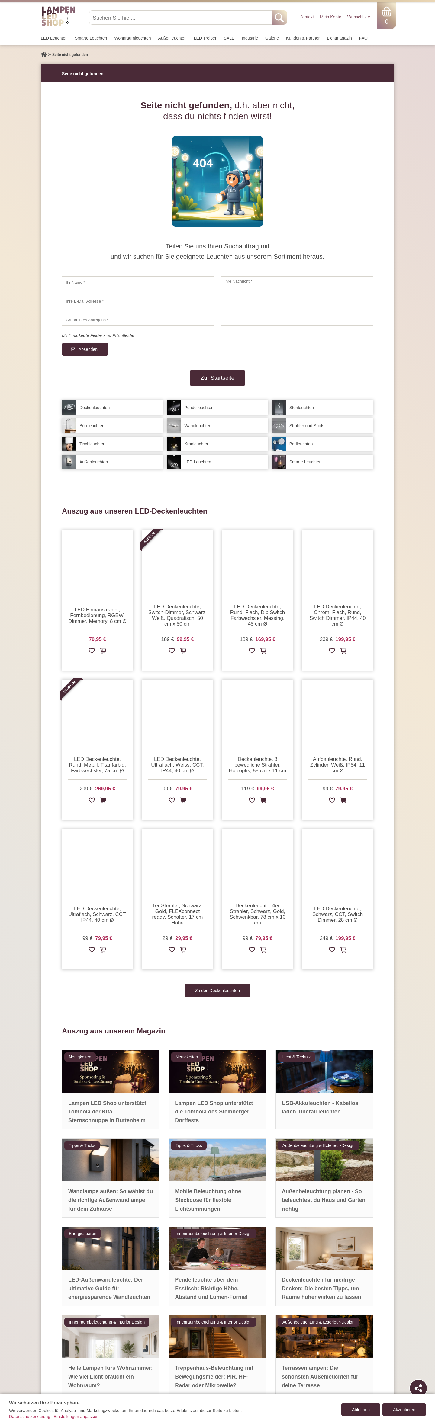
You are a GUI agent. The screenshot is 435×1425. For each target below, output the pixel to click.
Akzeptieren (404, 1409)
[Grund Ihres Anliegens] (138, 320)
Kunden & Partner (303, 38)
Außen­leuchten (172, 38)
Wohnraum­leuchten (132, 38)
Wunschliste (358, 16)
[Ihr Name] (138, 282)
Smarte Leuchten (91, 38)
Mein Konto (330, 16)
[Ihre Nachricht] (297, 301)
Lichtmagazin (339, 38)
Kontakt (306, 16)
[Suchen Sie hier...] (181, 17)
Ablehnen (361, 1409)
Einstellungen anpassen (76, 1416)
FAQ (363, 38)
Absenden (88, 349)
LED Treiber (205, 38)
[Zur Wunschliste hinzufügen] (92, 652)
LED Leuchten (54, 38)
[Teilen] (418, 1388)
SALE (229, 38)
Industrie (250, 38)
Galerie (272, 38)
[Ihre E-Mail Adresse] (138, 301)
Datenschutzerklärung (29, 1416)
